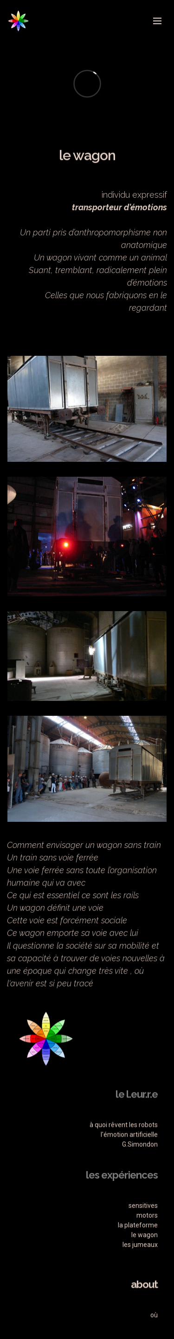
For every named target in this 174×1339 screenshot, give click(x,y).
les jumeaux (140, 1275)
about (144, 1305)
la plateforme (138, 1255)
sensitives (143, 1235)
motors (147, 1245)
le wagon (144, 1265)
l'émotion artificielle (129, 1155)
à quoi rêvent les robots (124, 1145)
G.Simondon (139, 1165)
